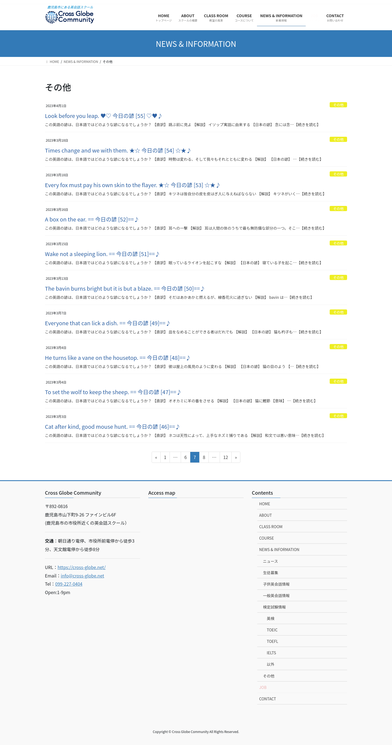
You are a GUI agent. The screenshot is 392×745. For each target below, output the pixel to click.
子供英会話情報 (276, 584)
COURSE (266, 538)
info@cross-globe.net (82, 575)
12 (225, 458)
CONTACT (267, 698)
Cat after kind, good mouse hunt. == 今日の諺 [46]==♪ (112, 426)
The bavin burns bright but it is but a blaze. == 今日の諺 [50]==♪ (125, 288)
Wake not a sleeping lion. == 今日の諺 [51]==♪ (102, 254)
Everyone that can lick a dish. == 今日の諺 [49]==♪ (108, 323)
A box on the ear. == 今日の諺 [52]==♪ (92, 219)
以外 (270, 664)
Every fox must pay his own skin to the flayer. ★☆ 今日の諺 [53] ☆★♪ (133, 185)
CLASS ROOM (271, 526)
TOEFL (272, 641)
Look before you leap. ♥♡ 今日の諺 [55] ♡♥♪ (104, 116)
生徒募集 (270, 572)
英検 (270, 618)
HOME (264, 503)
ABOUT (265, 515)
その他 (338, 104)
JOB (263, 687)
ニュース (270, 561)
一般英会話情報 (276, 595)
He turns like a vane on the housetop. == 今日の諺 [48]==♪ (118, 357)
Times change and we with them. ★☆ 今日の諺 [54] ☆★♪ (118, 150)
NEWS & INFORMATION (279, 549)
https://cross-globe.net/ (81, 567)
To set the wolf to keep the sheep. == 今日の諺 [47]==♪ (113, 392)
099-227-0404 (68, 583)
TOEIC (272, 630)
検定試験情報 (274, 607)
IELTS (271, 652)
